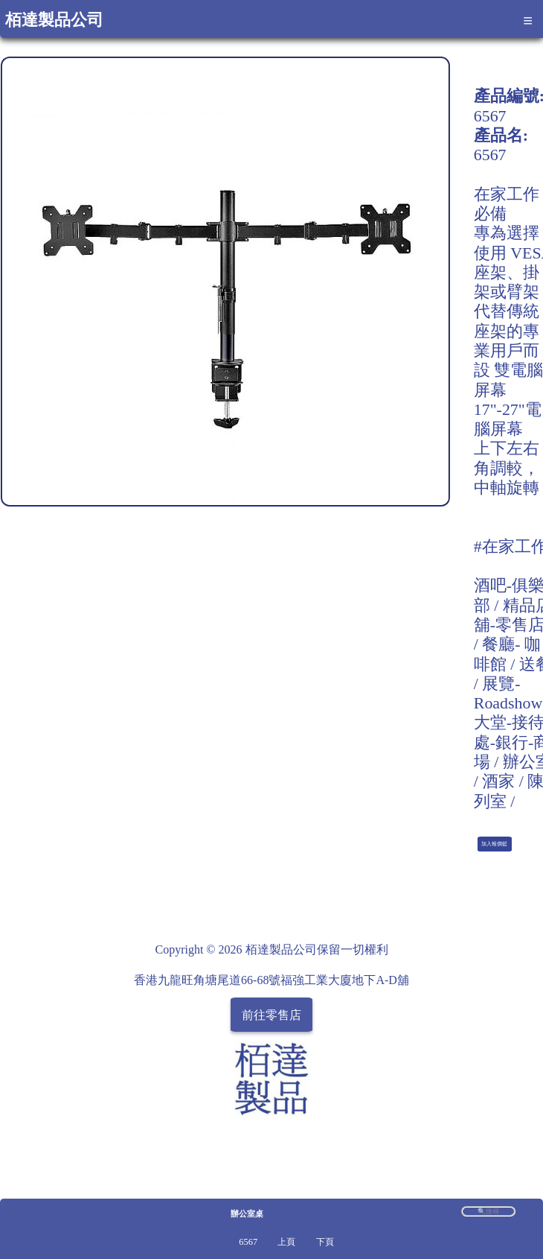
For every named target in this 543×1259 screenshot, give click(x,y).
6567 (248, 1242)
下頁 (325, 1242)
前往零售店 (271, 1014)
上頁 (286, 1242)
